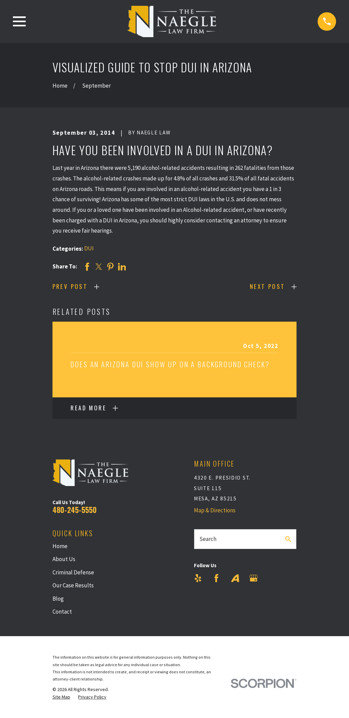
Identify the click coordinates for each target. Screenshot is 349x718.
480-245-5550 (74, 509)
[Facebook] (216, 578)
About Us (63, 559)
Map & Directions (215, 510)
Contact (62, 611)
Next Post (267, 286)
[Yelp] (198, 578)
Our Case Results (73, 585)
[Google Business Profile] (253, 578)
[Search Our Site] (288, 539)
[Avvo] (235, 578)
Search (207, 539)
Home (59, 546)
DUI (89, 248)
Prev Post (70, 286)
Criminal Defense (73, 572)
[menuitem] (61, 697)
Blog (58, 598)
